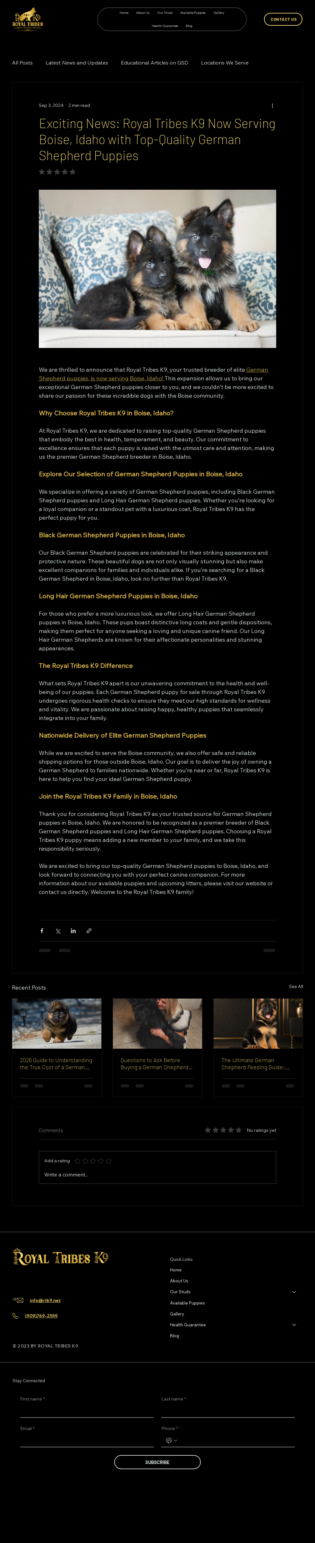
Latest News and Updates (77, 62)
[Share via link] (89, 931)
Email (27, 1429)
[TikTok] (38, 1279)
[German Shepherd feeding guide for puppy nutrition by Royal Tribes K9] (258, 1024)
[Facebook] (17, 1279)
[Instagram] (27, 1279)
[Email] (85, 1441)
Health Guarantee (188, 1324)
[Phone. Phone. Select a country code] (171, 1440)
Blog (174, 1335)
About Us (179, 1280)
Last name (173, 1399)
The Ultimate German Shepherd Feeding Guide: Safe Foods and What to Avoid (253, 1063)
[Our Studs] (294, 1291)
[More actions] (272, 105)
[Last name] (226, 1411)
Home (176, 1269)
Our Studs (180, 1291)
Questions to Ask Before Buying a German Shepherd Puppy (154, 1063)
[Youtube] (48, 1279)
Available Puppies (187, 1302)
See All (296, 986)
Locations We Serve (225, 62)
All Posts (22, 62)
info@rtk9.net (45, 1300)
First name (32, 1399)
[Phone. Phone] (234, 1441)
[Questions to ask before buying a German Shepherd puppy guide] (157, 1024)
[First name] (85, 1411)
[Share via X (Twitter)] (58, 931)
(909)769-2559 (41, 1315)
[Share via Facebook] (42, 931)
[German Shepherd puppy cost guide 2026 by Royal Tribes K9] (56, 1024)
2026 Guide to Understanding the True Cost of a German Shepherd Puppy (56, 1063)
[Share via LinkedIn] (73, 931)
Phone (169, 1429)
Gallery (177, 1313)
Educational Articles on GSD (154, 62)
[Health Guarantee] (294, 1324)
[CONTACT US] (283, 19)
